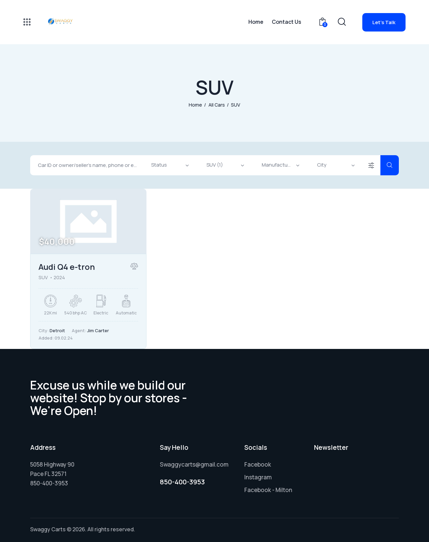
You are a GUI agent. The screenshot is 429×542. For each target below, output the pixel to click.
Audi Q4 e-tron (67, 266)
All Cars (216, 105)
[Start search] (389, 165)
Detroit (57, 330)
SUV (43, 277)
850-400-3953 (182, 481)
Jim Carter (98, 330)
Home (195, 105)
